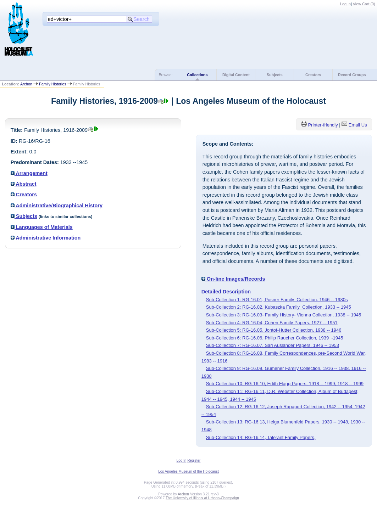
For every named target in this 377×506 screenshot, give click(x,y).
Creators (313, 75)
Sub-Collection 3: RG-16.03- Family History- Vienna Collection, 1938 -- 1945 (283, 314)
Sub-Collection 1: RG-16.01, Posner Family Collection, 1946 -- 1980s (277, 299)
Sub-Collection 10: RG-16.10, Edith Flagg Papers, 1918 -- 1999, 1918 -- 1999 (285, 383)
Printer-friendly (323, 125)
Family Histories (52, 84)
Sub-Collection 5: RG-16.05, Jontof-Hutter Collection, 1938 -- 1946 (274, 330)
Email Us (358, 125)
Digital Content (236, 75)
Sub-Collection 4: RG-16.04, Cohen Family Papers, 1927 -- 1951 (272, 322)
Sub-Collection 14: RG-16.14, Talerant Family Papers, (261, 437)
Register (193, 460)
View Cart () (364, 4)
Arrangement (29, 173)
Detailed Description (226, 291)
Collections (197, 75)
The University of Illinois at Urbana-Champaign (202, 498)
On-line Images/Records (233, 279)
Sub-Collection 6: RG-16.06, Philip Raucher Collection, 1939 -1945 (274, 338)
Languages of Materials (42, 227)
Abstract (24, 184)
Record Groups (352, 75)
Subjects (275, 75)
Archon (26, 84)
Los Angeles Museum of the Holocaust (188, 471)
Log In (345, 4)
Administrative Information (46, 238)
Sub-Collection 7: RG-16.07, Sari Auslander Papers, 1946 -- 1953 (272, 345)
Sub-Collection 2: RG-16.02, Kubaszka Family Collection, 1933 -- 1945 (278, 307)
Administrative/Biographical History (56, 205)
